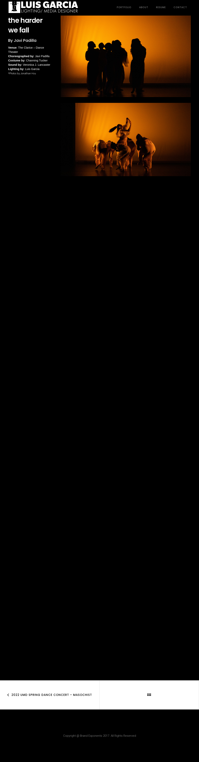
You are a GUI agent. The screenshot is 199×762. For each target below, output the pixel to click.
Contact (180, 6)
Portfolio (124, 6)
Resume (161, 6)
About (143, 6)
